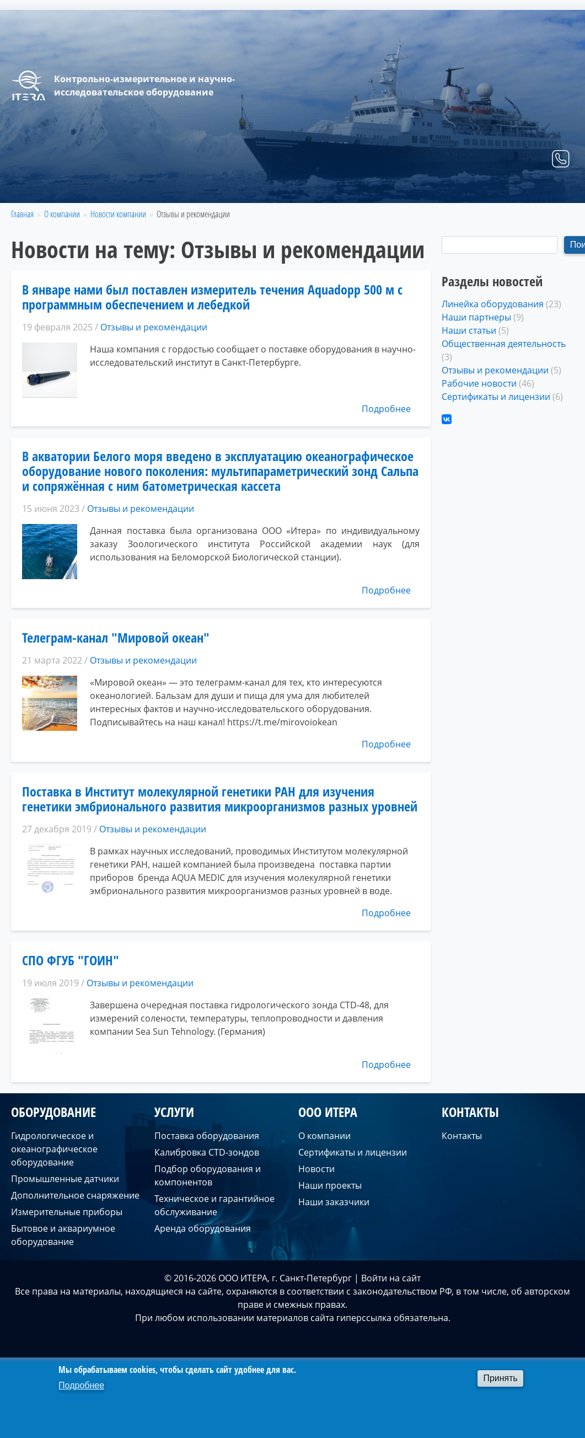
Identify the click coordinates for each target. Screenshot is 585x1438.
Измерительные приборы (66, 1212)
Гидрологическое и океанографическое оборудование (54, 1149)
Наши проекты (330, 1185)
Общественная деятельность (504, 344)
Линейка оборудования (493, 304)
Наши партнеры (476, 317)
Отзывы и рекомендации (153, 327)
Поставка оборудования (206, 1136)
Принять (500, 1378)
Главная (285, 190)
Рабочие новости (479, 383)
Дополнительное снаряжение (75, 1195)
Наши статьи (469, 330)
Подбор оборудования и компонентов (207, 1175)
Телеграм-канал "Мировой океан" (116, 637)
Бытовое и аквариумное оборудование (63, 1235)
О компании (477, 190)
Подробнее (386, 409)
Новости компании (118, 214)
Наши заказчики (333, 1202)
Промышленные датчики (65, 1179)
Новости (316, 1169)
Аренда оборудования (202, 1228)
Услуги (417, 190)
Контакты (544, 190)
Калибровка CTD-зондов (206, 1152)
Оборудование (352, 190)
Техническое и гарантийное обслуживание (214, 1205)
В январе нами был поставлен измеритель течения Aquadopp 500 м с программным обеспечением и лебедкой (212, 296)
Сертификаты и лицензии (496, 397)
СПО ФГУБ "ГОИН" (70, 960)
